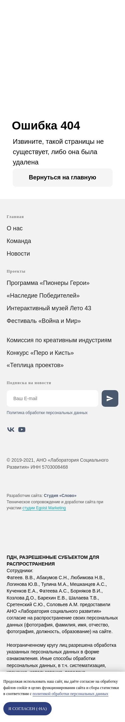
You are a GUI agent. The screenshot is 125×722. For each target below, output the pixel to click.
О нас (15, 228)
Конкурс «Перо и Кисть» (40, 353)
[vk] (11, 429)
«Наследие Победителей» (43, 295)
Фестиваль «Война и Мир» (44, 321)
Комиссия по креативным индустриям (59, 340)
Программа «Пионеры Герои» (48, 283)
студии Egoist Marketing (44, 508)
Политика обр (19, 412)
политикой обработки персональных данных (70, 693)
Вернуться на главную (62, 177)
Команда (19, 241)
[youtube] (22, 429)
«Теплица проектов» (35, 365)
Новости (18, 253)
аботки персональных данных (60, 412)
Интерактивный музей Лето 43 (49, 308)
